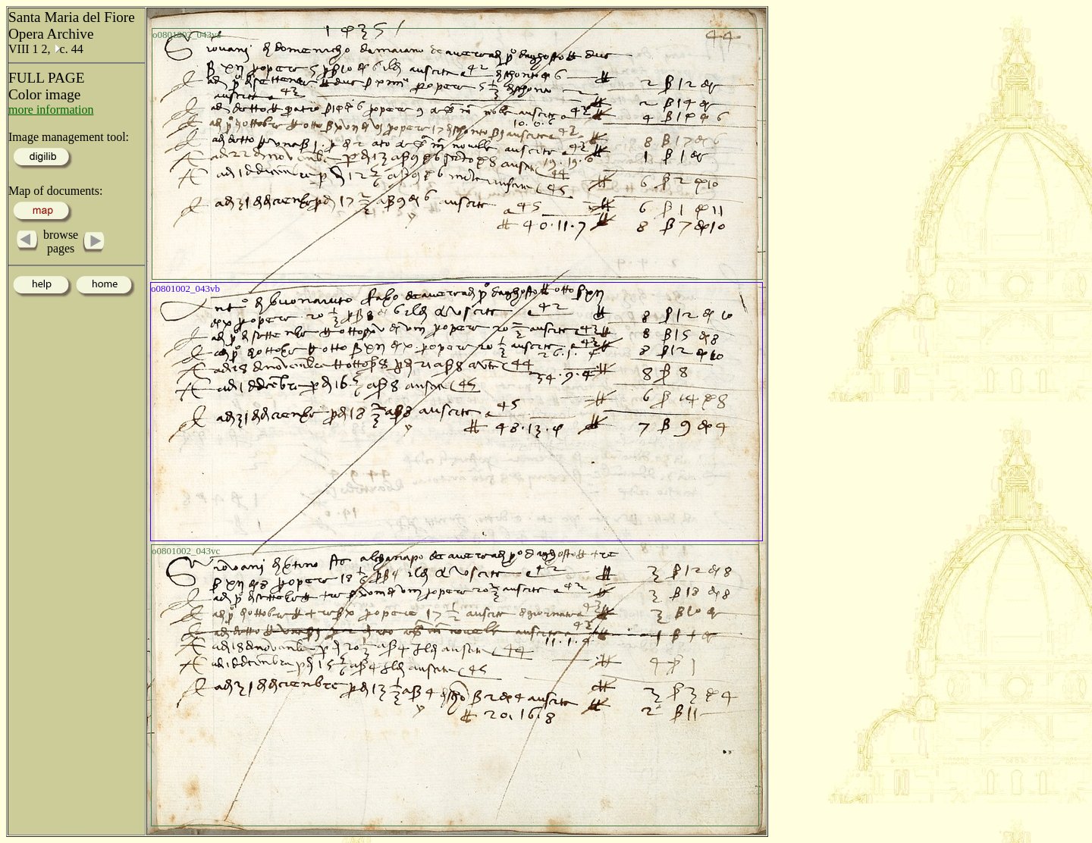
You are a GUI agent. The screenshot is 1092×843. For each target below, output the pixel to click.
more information (50, 109)
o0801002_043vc (186, 550)
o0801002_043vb (185, 288)
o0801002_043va (186, 34)
